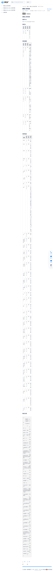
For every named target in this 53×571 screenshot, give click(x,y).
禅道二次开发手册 (33, 6)
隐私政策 (28, 569)
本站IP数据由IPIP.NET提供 (47, 569)
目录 (28, 2)
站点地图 (24, 569)
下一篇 (29, 563)
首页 (28, 6)
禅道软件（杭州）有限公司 (33, 569)
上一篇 (24, 563)
